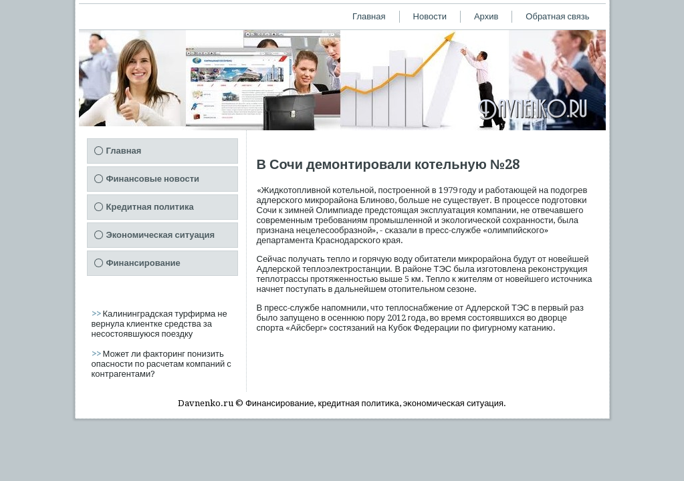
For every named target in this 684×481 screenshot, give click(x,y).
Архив (486, 16)
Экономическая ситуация (160, 235)
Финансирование (143, 263)
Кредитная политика (150, 207)
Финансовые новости (153, 179)
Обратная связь (557, 16)
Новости (430, 16)
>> (97, 314)
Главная (368, 16)
